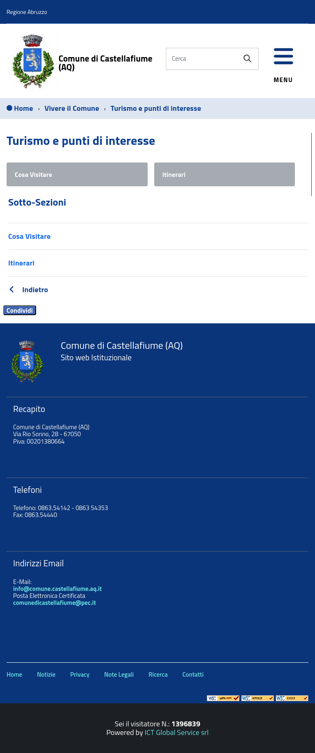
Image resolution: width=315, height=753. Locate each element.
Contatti (193, 674)
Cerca (179, 58)
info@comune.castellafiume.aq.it (57, 588)
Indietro (35, 289)
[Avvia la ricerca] (247, 58)
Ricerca (158, 674)
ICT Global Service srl (177, 732)
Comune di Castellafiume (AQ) (106, 62)
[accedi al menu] (283, 60)
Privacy (79, 674)
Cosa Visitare (33, 174)
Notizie (46, 674)
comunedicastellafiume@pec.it (54, 602)
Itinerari (174, 174)
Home (14, 674)
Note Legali (119, 674)
